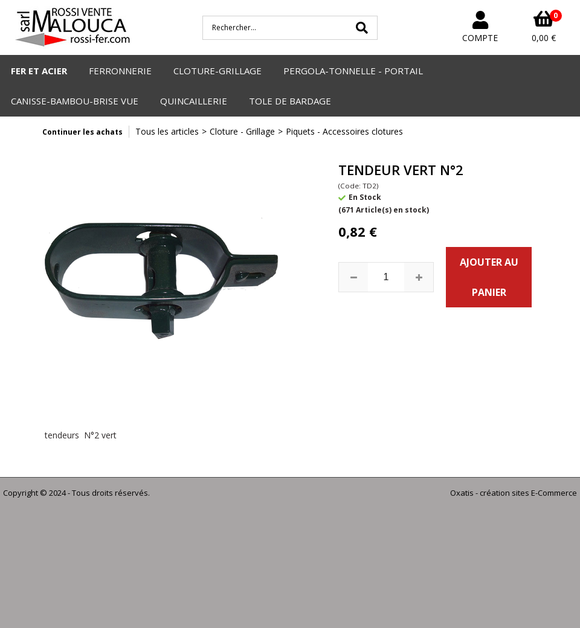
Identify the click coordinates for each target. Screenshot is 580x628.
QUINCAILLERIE (193, 101)
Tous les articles (167, 131)
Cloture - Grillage (242, 131)
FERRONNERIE (120, 71)
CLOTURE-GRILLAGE (217, 71)
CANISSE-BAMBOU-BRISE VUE (74, 101)
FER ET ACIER (39, 71)
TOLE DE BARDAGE (290, 101)
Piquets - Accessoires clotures (344, 131)
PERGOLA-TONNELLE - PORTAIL (353, 71)
